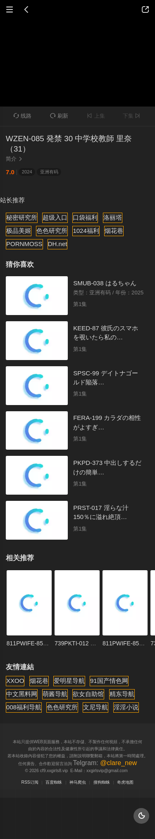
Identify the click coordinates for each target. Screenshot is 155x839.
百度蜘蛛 (53, 782)
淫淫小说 (126, 707)
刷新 (59, 116)
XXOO (15, 680)
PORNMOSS (24, 243)
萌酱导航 (55, 693)
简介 (15, 159)
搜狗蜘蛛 (101, 782)
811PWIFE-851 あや (33, 643)
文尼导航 (95, 707)
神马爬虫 (77, 782)
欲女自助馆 (88, 693)
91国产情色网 (109, 680)
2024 (27, 171)
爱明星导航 (69, 680)
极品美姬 (18, 230)
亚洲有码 (49, 171)
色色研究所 (51, 230)
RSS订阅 (29, 782)
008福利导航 (23, 707)
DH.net (57, 243)
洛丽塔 (112, 217)
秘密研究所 (21, 217)
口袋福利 (85, 217)
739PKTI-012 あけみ (81, 643)
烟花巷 (114, 230)
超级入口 (55, 217)
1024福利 (86, 230)
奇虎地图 (125, 782)
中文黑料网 (21, 693)
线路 (23, 116)
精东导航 (122, 693)
